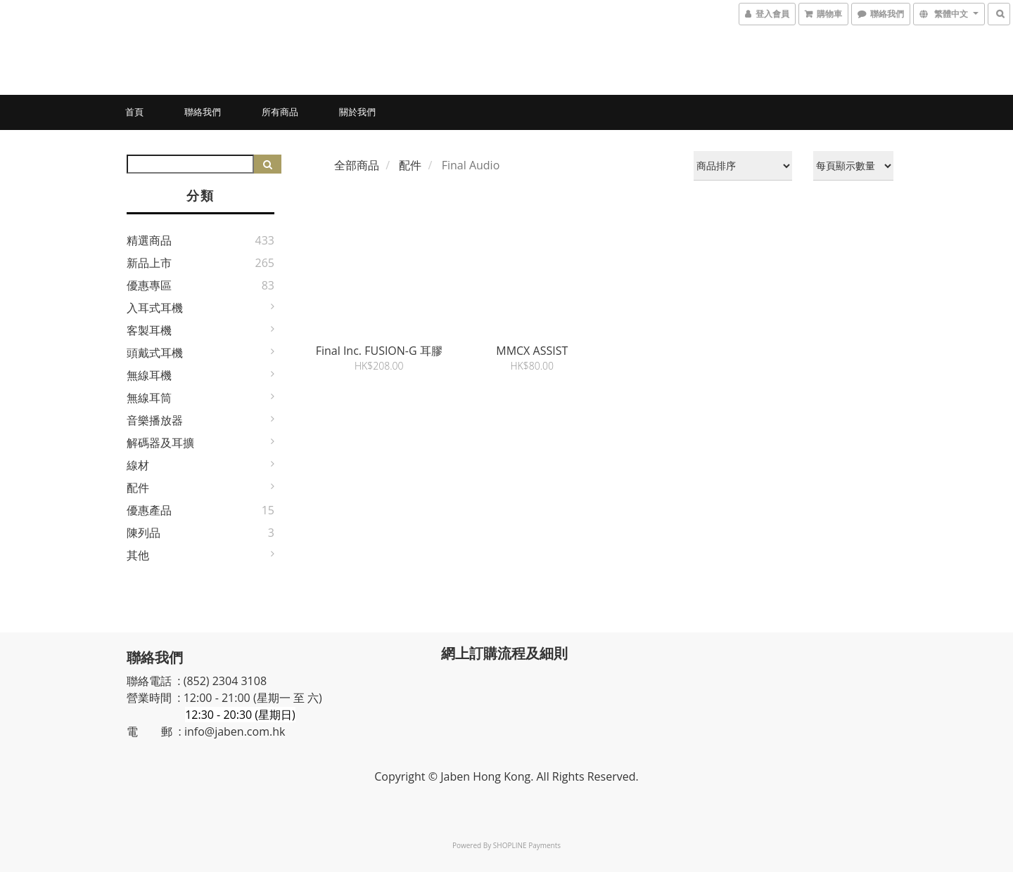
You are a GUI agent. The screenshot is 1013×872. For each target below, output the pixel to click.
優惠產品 (149, 510)
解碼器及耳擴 (160, 442)
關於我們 (357, 111)
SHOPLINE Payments (527, 845)
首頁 (134, 111)
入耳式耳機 (155, 307)
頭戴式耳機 (155, 352)
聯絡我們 (202, 111)
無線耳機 (149, 375)
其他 (138, 555)
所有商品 (280, 111)
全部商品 (356, 165)
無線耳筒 (149, 397)
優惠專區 (149, 285)
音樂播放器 (155, 420)
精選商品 (149, 240)
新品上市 (149, 263)
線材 (138, 465)
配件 (138, 487)
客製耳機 (149, 330)
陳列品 (143, 532)
